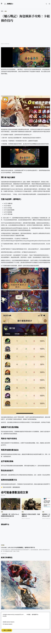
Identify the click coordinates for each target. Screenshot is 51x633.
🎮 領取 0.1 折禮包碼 (6, 630)
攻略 (6, 11)
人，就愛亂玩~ (8, 4)
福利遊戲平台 (35, 614)
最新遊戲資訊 (16, 487)
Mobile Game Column (8, 622)
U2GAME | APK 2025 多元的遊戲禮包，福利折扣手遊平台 (18, 547)
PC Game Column (7, 624)
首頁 (2, 11)
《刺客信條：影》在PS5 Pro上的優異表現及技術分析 (10, 515)
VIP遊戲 (2, 545)
